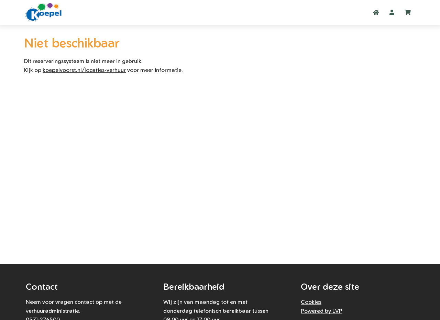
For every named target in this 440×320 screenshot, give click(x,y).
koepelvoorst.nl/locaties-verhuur (84, 69)
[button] (391, 12)
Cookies (311, 301)
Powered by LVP (321, 310)
